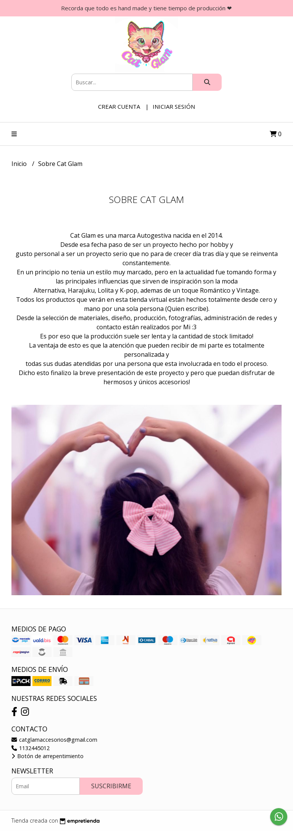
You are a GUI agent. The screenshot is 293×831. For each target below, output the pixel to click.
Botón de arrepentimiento (47, 756)
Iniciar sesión (174, 106)
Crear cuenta (119, 106)
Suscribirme (111, 786)
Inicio (19, 163)
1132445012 (30, 748)
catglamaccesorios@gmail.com (54, 739)
